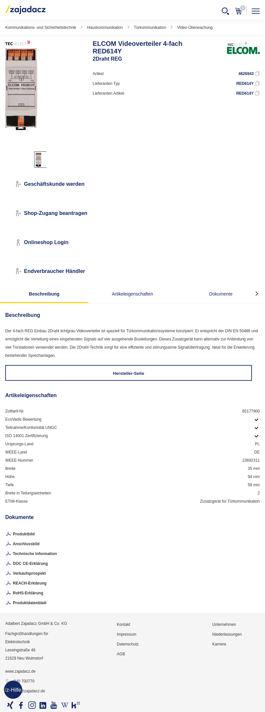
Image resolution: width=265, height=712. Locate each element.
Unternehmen (224, 624)
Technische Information (31, 554)
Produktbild (20, 534)
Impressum (126, 634)
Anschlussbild (22, 544)
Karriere (219, 644)
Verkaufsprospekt (25, 573)
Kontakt (123, 624)
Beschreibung (44, 294)
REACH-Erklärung (25, 583)
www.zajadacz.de (20, 671)
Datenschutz (128, 644)
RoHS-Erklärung (24, 593)
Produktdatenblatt (25, 603)
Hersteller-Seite (128, 373)
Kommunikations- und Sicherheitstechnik (40, 27)
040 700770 (19, 681)
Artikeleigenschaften (132, 294)
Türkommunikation (150, 27)
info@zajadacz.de (25, 691)
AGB (121, 654)
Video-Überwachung (195, 27)
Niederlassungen (227, 634)
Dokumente (221, 294)
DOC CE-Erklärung (26, 564)
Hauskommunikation (105, 27)
